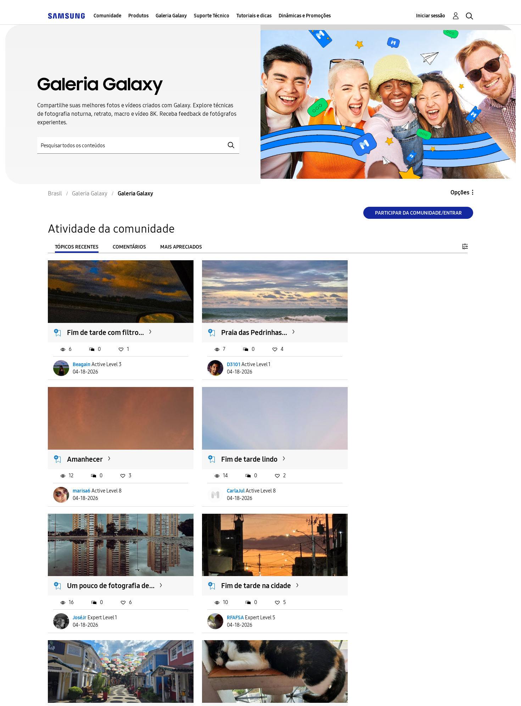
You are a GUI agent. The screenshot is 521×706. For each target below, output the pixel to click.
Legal (264, 692)
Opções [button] (459, 192)
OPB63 (80, 606)
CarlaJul (82, 483)
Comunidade (107, 16)
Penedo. (80, 573)
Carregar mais (73, 648)
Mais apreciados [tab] (181, 247)
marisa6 (371, 360)
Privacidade (217, 692)
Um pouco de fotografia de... (255, 451)
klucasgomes (376, 606)
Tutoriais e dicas (253, 16)
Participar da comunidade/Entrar (418, 213)
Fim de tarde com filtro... (105, 328)
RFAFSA (370, 483)
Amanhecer (374, 328)
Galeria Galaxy (171, 16)
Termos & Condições (150, 692)
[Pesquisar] (138, 145)
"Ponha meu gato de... (390, 573)
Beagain (82, 360)
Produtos (138, 16)
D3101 (224, 360)
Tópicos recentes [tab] (77, 247)
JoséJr (224, 483)
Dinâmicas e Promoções (305, 16)
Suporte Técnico (211, 16)
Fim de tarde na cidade (391, 451)
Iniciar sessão (430, 16)
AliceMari (228, 606)
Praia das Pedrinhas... (245, 328)
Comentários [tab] (129, 247)
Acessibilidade (79, 692)
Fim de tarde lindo (95, 451)
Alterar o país (313, 691)
